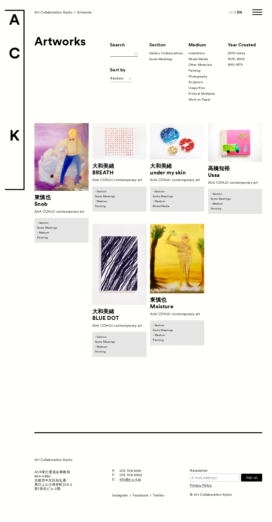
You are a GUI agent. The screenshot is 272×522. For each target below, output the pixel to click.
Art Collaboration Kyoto (53, 12)
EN (239, 12)
